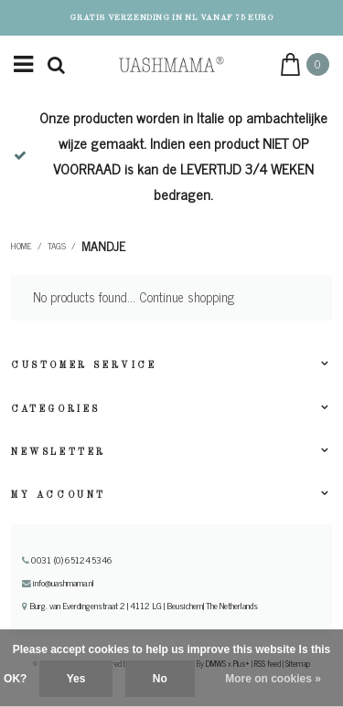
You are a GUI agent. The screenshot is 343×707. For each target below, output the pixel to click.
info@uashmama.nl (58, 582)
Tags (57, 245)
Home (21, 245)
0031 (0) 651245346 (67, 560)
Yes (76, 678)
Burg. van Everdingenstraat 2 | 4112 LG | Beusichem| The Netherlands (140, 605)
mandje (103, 246)
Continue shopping (186, 297)
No (160, 678)
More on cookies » (273, 678)
